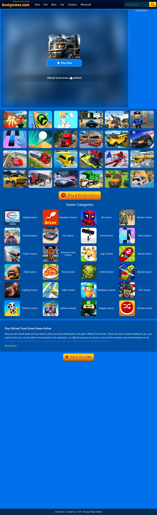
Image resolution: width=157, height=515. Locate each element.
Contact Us (71, 512)
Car (62, 4)
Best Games (97, 512)
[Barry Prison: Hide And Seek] (142, 112)
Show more (10, 346)
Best (53, 4)
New (37, 4)
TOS (79, 512)
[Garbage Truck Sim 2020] (91, 171)
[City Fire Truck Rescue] (91, 132)
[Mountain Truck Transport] (15, 171)
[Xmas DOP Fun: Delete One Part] (66, 112)
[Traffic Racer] (91, 151)
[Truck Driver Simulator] (40, 151)
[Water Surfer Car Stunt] (66, 151)
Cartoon (72, 4)
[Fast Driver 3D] (15, 151)
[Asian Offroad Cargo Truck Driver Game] (40, 171)
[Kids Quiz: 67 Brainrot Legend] (15, 112)
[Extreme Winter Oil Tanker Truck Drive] (142, 151)
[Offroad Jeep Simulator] (142, 171)
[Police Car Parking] (142, 132)
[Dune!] (40, 132)
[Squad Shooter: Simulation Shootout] (116, 112)
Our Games (60, 512)
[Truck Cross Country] (116, 132)
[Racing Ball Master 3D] (40, 112)
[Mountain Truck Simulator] (66, 132)
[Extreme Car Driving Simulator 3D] (91, 112)
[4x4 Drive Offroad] (116, 171)
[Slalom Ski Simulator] (116, 151)
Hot (46, 4)
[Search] (137, 4)
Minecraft (86, 4)
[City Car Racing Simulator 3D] (66, 171)
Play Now (64, 63)
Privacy (86, 512)
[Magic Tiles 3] (15, 132)
